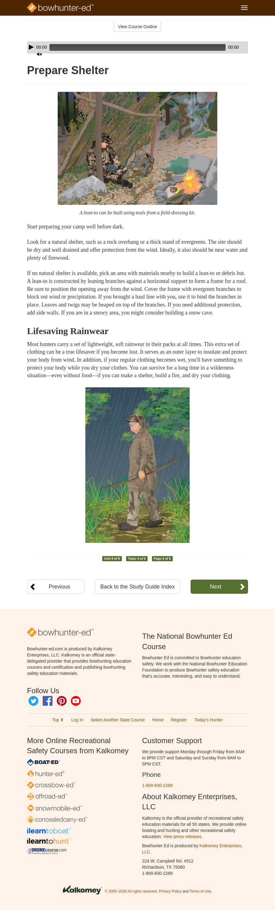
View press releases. (183, 836)
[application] (137, 47)
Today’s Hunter (208, 719)
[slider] (128, 47)
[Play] (31, 47)
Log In (77, 719)
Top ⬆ (58, 719)
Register (179, 719)
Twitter (33, 701)
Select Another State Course (118, 719)
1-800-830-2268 (157, 785)
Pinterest (62, 701)
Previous (59, 587)
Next (215, 587)
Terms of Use (200, 891)
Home (158, 719)
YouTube (76, 701)
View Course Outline (137, 26)
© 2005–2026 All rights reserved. (131, 891)
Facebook (47, 701)
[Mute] (226, 47)
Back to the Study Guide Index (137, 587)
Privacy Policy (170, 891)
